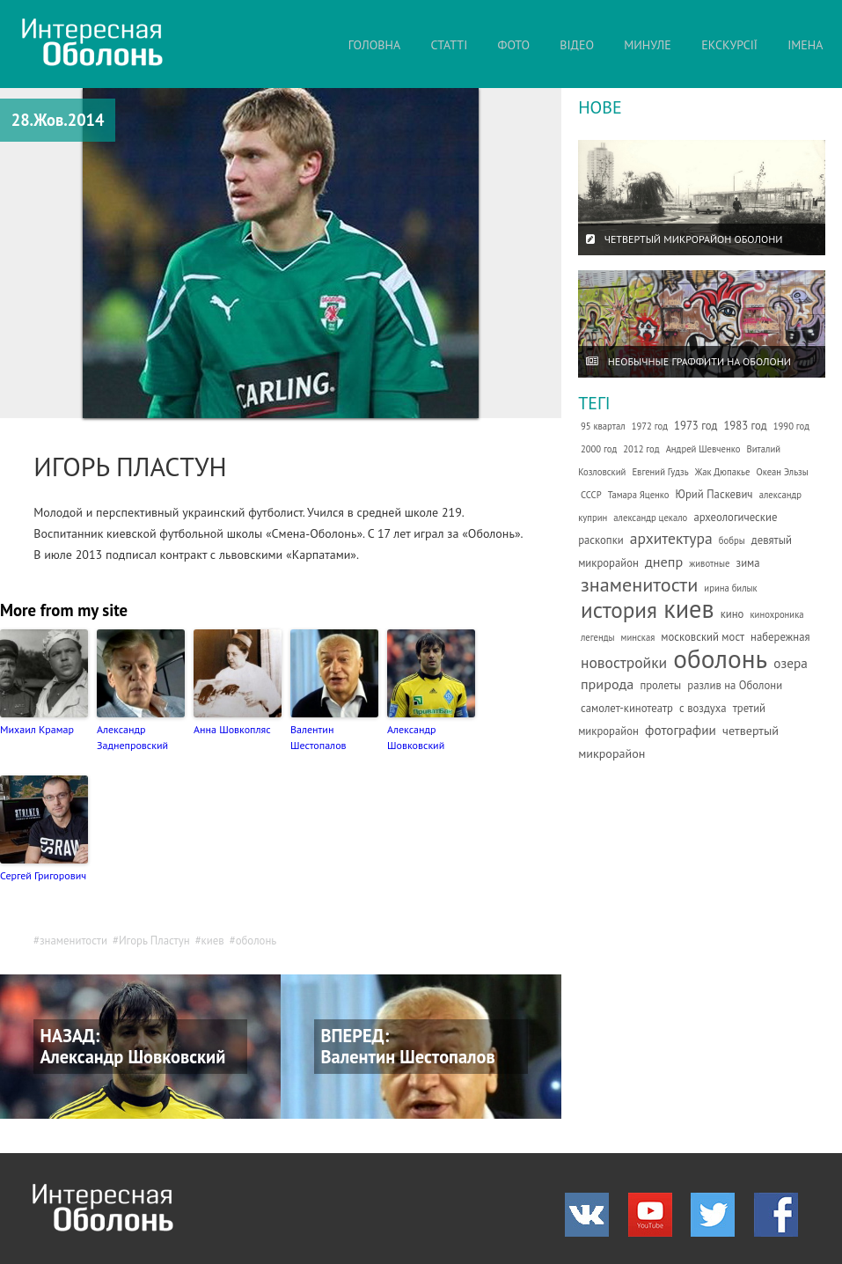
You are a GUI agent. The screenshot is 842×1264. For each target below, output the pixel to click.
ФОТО (514, 45)
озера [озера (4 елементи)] (790, 663)
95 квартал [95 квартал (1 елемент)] (603, 426)
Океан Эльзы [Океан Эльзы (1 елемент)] (782, 472)
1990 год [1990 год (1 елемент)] (791, 426)
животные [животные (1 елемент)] (709, 563)
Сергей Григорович (43, 875)
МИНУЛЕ (647, 45)
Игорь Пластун (154, 940)
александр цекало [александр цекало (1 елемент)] (650, 517)
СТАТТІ (448, 45)
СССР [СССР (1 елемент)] (591, 495)
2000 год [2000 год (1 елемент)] (599, 449)
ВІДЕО (577, 45)
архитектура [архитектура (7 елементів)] (671, 538)
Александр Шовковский (415, 737)
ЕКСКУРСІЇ (729, 45)
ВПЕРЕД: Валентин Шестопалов (408, 1046)
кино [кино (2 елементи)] (732, 613)
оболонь (256, 940)
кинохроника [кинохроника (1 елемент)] (777, 614)
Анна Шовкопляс (232, 729)
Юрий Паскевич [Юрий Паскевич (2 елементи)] (714, 494)
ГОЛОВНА (374, 45)
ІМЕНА (805, 45)
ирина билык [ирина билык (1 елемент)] (730, 588)
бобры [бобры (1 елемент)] (732, 540)
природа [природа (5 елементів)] (607, 684)
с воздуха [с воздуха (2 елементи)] (703, 708)
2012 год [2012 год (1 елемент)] (641, 449)
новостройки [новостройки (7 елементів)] (624, 662)
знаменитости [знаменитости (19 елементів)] (639, 584)
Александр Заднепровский (132, 737)
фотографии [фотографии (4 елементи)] (680, 730)
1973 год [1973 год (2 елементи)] (695, 425)
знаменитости (73, 940)
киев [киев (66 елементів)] (688, 608)
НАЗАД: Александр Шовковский (133, 1046)
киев (212, 940)
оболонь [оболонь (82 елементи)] (720, 658)
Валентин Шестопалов (318, 737)
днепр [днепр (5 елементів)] (664, 561)
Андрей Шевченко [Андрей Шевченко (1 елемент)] (703, 449)
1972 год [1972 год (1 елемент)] (650, 426)
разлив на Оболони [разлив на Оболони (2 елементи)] (734, 685)
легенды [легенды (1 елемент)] (598, 637)
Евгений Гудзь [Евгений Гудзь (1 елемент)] (660, 472)
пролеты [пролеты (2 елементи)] (660, 685)
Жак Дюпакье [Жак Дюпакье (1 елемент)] (722, 472)
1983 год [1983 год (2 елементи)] (744, 425)
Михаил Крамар (37, 729)
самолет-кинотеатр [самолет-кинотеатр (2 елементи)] (627, 708)
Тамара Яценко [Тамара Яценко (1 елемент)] (639, 495)
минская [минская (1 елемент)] (638, 637)
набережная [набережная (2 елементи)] (779, 636)
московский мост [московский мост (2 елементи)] (702, 636)
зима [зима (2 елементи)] (748, 562)
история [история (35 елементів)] (619, 609)
